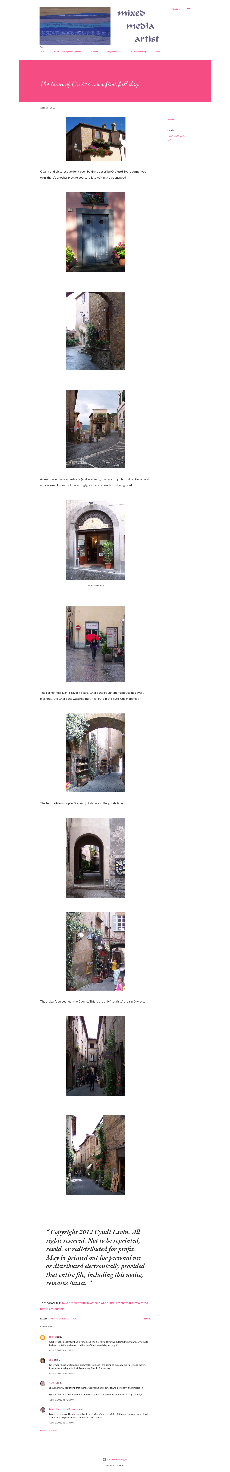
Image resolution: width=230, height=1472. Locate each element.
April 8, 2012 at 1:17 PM (61, 1422)
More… (158, 51)
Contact (94, 51)
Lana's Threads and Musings (63, 1408)
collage (85, 1302)
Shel (51, 1359)
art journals (56, 1308)
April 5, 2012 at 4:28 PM (61, 1350)
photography (129, 1302)
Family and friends (175, 136)
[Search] (176, 9)
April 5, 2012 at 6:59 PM (61, 1373)
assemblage (98, 1302)
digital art (113, 1302)
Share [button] (170, 119)
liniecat (53, 1336)
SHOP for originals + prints (67, 51)
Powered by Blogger (115, 1459)
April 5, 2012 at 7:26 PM (61, 1399)
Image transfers (114, 51)
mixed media (70, 1302)
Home (43, 51)
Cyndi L (53, 1382)
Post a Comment (48, 1430)
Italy (169, 140)
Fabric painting (138, 51)
